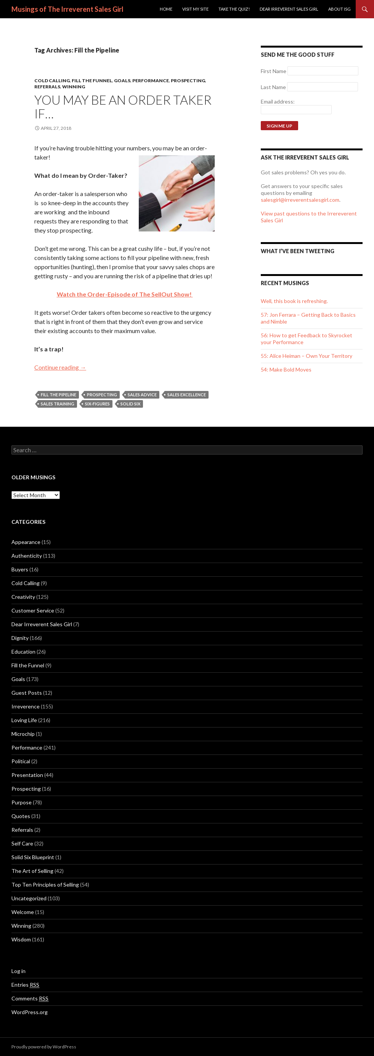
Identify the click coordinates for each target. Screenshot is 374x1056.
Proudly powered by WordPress (43, 1047)
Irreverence (25, 706)
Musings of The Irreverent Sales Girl (67, 9)
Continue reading (60, 367)
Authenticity (26, 555)
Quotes (20, 816)
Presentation (27, 775)
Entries (25, 984)
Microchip (23, 734)
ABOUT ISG (339, 8)
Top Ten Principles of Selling (45, 884)
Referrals (47, 86)
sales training (57, 403)
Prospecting (188, 80)
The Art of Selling (32, 871)
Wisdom (21, 939)
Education (23, 651)
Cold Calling (52, 80)
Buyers (19, 569)
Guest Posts (26, 692)
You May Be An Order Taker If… (123, 106)
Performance (150, 80)
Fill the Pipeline (58, 394)
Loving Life (24, 720)
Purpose (21, 802)
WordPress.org (29, 1012)
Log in (18, 971)
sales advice (142, 394)
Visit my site (195, 8)
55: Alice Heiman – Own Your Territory (306, 356)
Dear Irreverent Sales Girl (289, 8)
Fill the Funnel (92, 80)
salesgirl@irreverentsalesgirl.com (300, 199)
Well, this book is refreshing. (294, 301)
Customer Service (32, 610)
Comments (29, 998)
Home (166, 8)
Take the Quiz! (234, 8)
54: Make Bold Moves (286, 369)
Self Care (22, 843)
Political (20, 761)
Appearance (25, 542)
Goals (122, 80)
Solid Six (130, 403)
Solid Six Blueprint (32, 857)
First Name (273, 71)
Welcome (22, 912)
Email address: (278, 101)
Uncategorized (29, 898)
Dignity (20, 638)
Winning (73, 86)
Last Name (273, 87)
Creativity (23, 596)
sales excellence (186, 394)
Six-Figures (97, 403)
